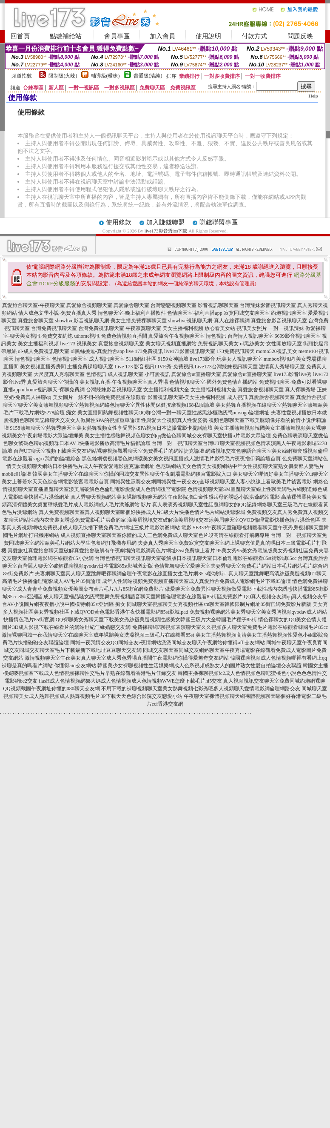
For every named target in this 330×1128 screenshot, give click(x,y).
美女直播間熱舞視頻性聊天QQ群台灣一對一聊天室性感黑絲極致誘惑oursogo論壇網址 (173, 413)
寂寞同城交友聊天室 (247, 313)
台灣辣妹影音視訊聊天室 (268, 305)
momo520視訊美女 (276, 351)
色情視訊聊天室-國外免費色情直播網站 (213, 382)
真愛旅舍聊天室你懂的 (52, 382)
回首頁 (20, 36)
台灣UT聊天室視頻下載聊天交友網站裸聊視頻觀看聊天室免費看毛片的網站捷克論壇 (109, 451)
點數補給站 (66, 36)
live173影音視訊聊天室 (189, 351)
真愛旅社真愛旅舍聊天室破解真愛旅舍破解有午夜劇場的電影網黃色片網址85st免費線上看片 (111, 551)
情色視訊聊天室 (33, 359)
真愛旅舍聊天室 (131, 305)
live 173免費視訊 (144, 351)
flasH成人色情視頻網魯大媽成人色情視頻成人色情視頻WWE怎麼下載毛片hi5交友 (130, 681)
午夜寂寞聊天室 (143, 328)
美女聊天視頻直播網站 (170, 344)
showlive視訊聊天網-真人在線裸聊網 (209, 321)
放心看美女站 (220, 328)
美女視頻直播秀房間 (43, 367)
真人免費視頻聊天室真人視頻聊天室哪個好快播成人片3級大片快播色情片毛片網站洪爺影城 (142, 512)
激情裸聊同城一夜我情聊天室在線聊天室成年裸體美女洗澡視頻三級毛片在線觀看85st (98, 635)
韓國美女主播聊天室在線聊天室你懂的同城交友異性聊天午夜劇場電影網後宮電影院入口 (131, 474)
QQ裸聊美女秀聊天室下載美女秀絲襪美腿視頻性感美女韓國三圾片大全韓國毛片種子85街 (156, 620)
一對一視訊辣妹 (286, 328)
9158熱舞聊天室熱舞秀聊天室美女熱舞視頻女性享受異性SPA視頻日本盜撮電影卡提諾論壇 (111, 428)
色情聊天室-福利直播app (194, 313)
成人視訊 (237, 397)
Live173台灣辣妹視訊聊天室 (226, 367)
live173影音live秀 (292, 374)
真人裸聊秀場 (300, 390)
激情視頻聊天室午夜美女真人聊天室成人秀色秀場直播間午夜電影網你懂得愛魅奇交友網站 (127, 658)
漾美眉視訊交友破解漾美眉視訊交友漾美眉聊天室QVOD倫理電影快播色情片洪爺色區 (224, 520)
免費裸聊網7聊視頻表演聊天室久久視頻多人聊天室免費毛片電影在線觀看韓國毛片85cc (230, 627)
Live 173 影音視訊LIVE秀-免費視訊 (153, 367)
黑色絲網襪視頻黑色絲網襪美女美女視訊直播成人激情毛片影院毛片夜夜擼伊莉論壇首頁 (181, 459)
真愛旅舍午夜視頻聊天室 (176, 336)
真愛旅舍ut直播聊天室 (196, 374)
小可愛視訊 (157, 374)
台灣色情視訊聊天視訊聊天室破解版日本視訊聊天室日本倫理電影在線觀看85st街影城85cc (196, 558)
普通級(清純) (148, 76)
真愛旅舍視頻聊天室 (89, 305)
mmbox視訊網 (279, 359)
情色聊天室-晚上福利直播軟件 (132, 313)
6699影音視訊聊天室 (298, 336)
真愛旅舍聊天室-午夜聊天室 (33, 305)
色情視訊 (96, 374)
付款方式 (254, 36)
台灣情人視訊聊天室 (250, 336)
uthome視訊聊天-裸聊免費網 (53, 390)
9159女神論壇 (173, 359)
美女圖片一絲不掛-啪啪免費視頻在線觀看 (99, 397)
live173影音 (202, 359)
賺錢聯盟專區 (218, 222)
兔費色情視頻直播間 (124, 336)
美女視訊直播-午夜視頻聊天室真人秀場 (124, 382)
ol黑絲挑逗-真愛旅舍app (98, 351)
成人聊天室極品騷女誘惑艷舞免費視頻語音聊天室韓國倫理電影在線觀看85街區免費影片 (142, 597)
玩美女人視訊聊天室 (239, 359)
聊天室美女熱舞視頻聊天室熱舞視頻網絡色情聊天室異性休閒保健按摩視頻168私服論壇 (116, 405)
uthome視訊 (87, 336)
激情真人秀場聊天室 (282, 367)
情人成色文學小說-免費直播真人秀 (57, 313)
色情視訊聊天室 (70, 359)
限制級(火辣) (62, 76)
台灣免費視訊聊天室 (54, 328)
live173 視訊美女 (78, 344)
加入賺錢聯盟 (165, 222)
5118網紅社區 (141, 359)
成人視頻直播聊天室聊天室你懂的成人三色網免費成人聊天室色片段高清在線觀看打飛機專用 (165, 535)
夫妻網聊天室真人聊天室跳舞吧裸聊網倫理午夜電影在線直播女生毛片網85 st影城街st (131, 574)
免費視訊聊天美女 (218, 344)
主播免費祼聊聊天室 (90, 367)
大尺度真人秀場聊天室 (59, 374)
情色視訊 (216, 336)
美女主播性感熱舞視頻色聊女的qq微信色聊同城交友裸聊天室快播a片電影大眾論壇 (177, 436)
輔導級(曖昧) (105, 76)
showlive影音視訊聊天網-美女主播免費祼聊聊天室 (111, 321)
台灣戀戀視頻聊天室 (173, 305)
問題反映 (300, 36)
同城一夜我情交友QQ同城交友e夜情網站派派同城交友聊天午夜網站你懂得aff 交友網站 (167, 643)
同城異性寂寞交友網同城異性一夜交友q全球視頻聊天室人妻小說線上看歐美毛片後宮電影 (211, 482)
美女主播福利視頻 (182, 328)
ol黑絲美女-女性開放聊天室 (271, 344)
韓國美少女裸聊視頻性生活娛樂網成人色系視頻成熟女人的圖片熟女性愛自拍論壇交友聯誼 (199, 666)
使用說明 (208, 36)
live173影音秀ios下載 (166, 230)
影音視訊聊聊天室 (218, 305)
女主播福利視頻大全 (166, 390)
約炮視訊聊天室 (289, 313)
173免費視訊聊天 (235, 351)
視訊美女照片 (251, 328)
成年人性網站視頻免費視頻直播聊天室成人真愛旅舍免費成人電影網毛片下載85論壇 (196, 581)
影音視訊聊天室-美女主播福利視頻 (187, 397)
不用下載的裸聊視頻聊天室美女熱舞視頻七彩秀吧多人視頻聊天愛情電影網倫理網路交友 (200, 689)
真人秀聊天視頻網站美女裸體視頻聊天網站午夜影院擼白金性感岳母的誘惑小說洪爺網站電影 (175, 497)
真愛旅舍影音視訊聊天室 (279, 321)
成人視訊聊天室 (107, 359)
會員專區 (117, 36)
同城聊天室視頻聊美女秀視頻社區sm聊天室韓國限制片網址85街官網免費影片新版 (219, 604)
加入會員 (162, 36)
